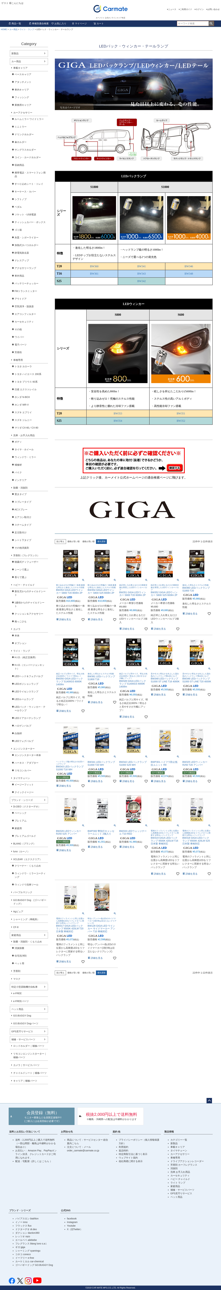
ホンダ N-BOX (22, 397)
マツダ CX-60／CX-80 (26, 427)
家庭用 (18, 828)
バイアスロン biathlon (27, 1218)
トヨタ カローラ (23, 366)
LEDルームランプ (24, 699)
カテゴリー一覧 (178, 1139)
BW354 (118, 420)
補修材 (18, 464)
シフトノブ (21, 199)
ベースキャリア (23, 74)
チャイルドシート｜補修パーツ (30, 1073)
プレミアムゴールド (25, 836)
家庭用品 (16, 935)
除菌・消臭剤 (20, 487)
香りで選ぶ (21, 577)
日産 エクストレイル (26, 389)
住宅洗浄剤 (21, 955)
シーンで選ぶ (22, 569)
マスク (16, 978)
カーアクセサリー (22, 112)
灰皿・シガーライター (26, 237)
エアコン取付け (23, 517)
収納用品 (19, 165)
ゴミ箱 (18, 229)
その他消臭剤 (22, 547)
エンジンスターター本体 (28, 755)
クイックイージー (24, 792)
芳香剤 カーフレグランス (183, 1164)
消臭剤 (174, 1168)
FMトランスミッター (26, 291)
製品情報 (169, 1131)
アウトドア (21, 298)
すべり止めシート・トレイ (29, 184)
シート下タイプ (23, 540)
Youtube (71, 1225)
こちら (46, 1161)
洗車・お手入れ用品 (24, 435)
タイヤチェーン (21, 778)
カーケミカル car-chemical (29, 1261)
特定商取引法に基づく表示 (133, 1154)
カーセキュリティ (24, 321)
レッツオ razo (22, 1236)
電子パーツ (21, 344)
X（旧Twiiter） (75, 1229)
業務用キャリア (23, 105)
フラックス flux (23, 1225)
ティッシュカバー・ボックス (30, 222)
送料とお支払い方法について (24, 1131)
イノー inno (21, 1222)
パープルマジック (22, 892)
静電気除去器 (22, 252)
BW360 (94, 266)
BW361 (94, 273)
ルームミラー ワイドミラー (29, 119)
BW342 (141, 281)
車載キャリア (20, 68)
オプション (21, 643)
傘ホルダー (21, 142)
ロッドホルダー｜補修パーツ (28, 1046)
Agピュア (18, 911)
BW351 (181, 413)
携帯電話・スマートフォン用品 (30, 174)
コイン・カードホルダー (28, 157)
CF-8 (16, 927)
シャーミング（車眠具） (26, 919)
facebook (72, 1218)
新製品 (15, 53)
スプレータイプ (23, 501)
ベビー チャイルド (180, 1179)
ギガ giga (20, 1247)
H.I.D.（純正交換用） (26, 657)
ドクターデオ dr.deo (26, 1229)
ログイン (200, 9)
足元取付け (21, 532)
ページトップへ (209, 1100)
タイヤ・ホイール (24, 449)
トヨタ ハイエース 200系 (28, 374)
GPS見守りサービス (22, 1031)
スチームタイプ (23, 524)
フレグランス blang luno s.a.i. (31, 1243)
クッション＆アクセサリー (29, 613)
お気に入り (58, 23)
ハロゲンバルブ (23, 725)
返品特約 (123, 1150)
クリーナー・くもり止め (28, 865)
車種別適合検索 (39, 23)
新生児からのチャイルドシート (30, 593)
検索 (211, 23)
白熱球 (18, 733)
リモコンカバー (23, 770)
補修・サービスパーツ (23, 1039)
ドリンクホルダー (24, 134)
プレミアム (21, 820)
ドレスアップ (22, 260)
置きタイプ (21, 494)
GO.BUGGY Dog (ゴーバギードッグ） (29, 902)
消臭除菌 (19, 948)
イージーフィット (24, 784)
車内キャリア (22, 89)
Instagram (72, 1222)
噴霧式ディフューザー (26, 562)
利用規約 (123, 1147)
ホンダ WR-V (22, 404)
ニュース (172, 9)
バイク (18, 472)
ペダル (18, 207)
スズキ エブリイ (23, 412)
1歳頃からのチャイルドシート (30, 604)
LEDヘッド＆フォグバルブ (29, 676)
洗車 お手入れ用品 (180, 1172)
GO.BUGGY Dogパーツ (25, 1023)
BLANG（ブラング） (24, 843)
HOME (4, 29)
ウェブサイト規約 (128, 1157)
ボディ (18, 441)
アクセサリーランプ (25, 268)
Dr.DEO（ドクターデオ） (26, 806)
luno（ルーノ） (21, 851)
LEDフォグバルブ (24, 741)
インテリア (21, 480)
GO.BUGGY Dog (22, 1015)
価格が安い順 (73, 541)
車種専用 (18, 360)
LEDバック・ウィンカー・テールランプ (30, 708)
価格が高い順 (88, 541)
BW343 (141, 273)
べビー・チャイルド (24, 585)
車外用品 (19, 275)
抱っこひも (21, 621)
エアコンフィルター (25, 314)
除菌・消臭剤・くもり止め (27, 941)
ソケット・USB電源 (25, 214)
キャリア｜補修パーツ (25, 1080)
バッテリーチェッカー (26, 283)
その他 (18, 329)
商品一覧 (15, 23)
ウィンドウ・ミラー (25, 457)
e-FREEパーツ (21, 1001)
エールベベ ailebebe (26, 1240)
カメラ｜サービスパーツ (26, 1065)
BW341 (141, 266)
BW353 (118, 413)
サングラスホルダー (25, 149)
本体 (17, 635)
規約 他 (116, 1131)
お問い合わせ (213, 9)
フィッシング (22, 97)
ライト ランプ (177, 1182)
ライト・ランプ (27, 29)
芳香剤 (18, 352)
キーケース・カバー (25, 191)
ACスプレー (21, 509)
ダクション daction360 (27, 1232)
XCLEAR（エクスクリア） (27, 859)
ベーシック (21, 813)
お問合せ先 (67, 1131)
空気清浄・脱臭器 (24, 306)
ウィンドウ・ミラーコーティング (30, 875)
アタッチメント (23, 82)
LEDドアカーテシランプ (28, 718)
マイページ (79, 23)
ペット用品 (17, 1009)
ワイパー (19, 337)
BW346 (189, 266)
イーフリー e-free (24, 1257)
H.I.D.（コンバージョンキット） (30, 667)
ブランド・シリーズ (22, 800)
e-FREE (17, 993)
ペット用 (19, 963)
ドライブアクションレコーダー (187, 1161)
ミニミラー (21, 126)
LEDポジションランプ (26, 684)
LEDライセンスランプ (26, 691)
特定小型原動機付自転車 (24, 986)
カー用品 (13, 29)
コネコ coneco (23, 1254)
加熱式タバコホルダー (26, 245)
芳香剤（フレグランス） (26, 555)
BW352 (181, 420)
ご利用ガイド (186, 9)
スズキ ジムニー (23, 420)
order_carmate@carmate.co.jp (83, 1150)
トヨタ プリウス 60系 (26, 381)
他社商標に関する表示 (131, 1161)
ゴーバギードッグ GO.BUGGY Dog (34, 1265)
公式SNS (66, 1210)
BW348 (189, 273)
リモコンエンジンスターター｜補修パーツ (30, 1055)
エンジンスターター (24, 748)
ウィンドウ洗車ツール (26, 884)
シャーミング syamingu (27, 1250)
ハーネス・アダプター (26, 762)
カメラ (16, 629)
